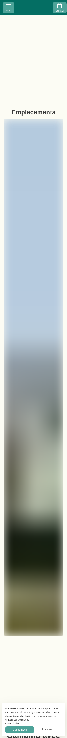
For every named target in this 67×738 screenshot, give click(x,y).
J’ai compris (20, 729)
